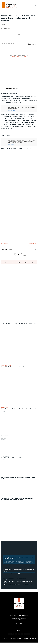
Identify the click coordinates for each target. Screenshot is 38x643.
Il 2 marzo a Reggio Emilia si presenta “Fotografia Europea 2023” (29, 245)
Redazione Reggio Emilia (9, 559)
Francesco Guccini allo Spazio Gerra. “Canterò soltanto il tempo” (14, 578)
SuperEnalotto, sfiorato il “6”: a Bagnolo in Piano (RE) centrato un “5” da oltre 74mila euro (18, 478)
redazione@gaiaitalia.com (21, 625)
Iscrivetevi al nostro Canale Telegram (19, 56)
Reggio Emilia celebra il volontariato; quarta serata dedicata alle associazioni (17, 581)
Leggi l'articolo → (11, 110)
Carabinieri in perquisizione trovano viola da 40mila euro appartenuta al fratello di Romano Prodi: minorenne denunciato (17, 499)
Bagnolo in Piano (4, 476)
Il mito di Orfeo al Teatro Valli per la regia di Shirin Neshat (13, 457)
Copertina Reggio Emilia (5, 435)
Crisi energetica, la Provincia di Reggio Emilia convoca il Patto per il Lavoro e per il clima (18, 557)
